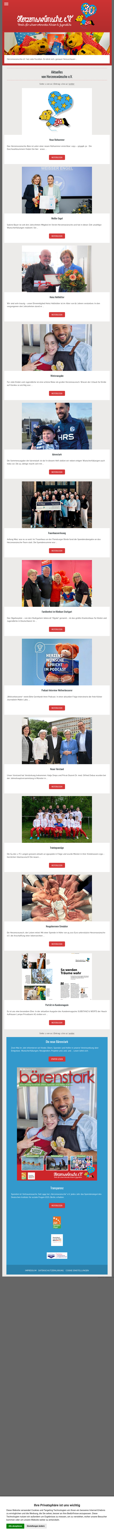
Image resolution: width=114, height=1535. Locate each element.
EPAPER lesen (57, 1059)
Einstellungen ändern (36, 1526)
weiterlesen (57, 157)
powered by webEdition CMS (106, 1277)
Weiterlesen (57, 1205)
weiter (71, 84)
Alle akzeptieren (15, 1526)
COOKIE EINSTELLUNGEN (77, 1270)
